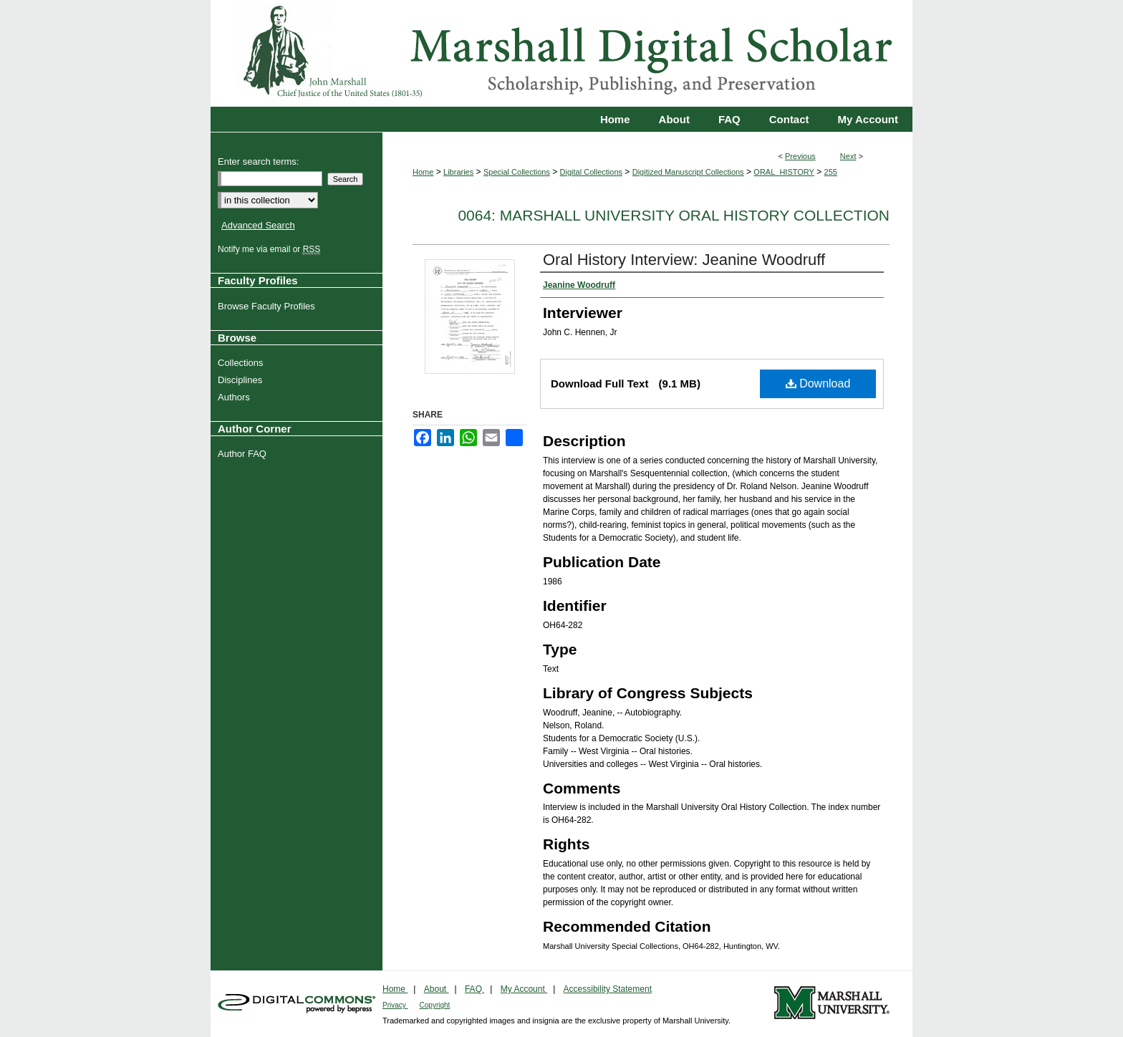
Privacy (395, 1005)
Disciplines (241, 380)
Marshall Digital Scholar (561, 53)
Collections (242, 362)
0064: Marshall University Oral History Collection (674, 215)
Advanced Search (258, 225)
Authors (235, 397)
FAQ (474, 989)
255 (830, 172)
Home (423, 172)
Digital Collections (591, 172)
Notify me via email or (270, 249)
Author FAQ (243, 453)
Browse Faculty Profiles (268, 306)
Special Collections (516, 172)
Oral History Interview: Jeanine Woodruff (684, 260)
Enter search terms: (258, 161)
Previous (800, 156)
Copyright (435, 1005)
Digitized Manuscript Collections (688, 172)
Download (818, 383)
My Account (524, 989)
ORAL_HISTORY (783, 172)
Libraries (458, 172)
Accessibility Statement (608, 989)
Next (848, 156)
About (436, 989)
